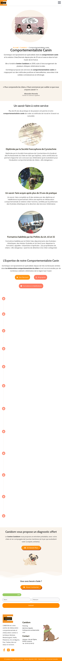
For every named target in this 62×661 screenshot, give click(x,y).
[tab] (22, 277)
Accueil (15, 48)
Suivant (31, 605)
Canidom (23, 48)
